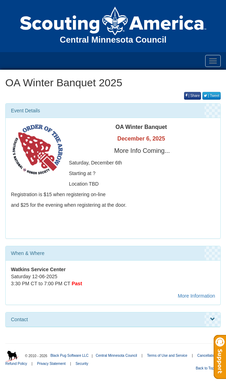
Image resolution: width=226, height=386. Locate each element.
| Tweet (211, 96)
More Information (196, 296)
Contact (113, 319)
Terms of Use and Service (167, 355)
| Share (192, 96)
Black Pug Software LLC (69, 355)
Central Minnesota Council (116, 355)
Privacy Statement (51, 364)
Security (81, 364)
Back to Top (207, 368)
